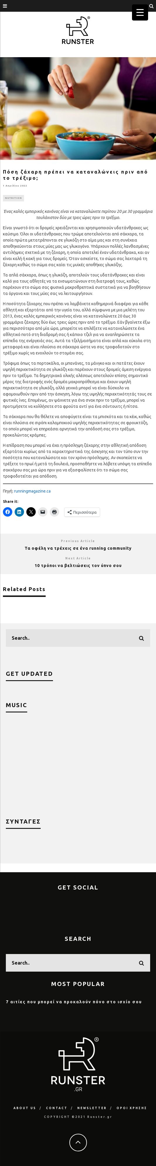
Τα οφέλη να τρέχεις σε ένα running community (78, 548)
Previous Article (78, 541)
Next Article (78, 558)
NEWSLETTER (92, 1108)
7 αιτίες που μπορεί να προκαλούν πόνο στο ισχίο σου (74, 1001)
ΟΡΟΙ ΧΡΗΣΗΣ (131, 1108)
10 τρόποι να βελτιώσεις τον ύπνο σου (78, 565)
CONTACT (57, 1108)
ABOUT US (24, 1108)
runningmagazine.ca (32, 491)
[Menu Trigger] (140, 12)
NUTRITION (13, 198)
